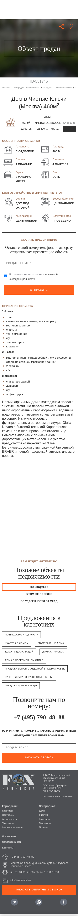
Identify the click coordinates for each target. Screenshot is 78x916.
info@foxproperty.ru (21, 881)
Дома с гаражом (57, 653)
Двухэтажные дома (54, 645)
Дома (42, 812)
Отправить (39, 289)
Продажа (51, 87)
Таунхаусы (8, 825)
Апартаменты (10, 820)
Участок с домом (18, 645)
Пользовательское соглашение (59, 798)
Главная (6, 87)
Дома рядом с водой (20, 653)
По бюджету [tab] (39, 587)
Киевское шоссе (68, 87)
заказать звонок (39, 759)
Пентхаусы (8, 816)
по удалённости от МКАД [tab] (39, 602)
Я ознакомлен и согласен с (34, 277)
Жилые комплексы (13, 829)
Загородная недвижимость (29, 87)
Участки (44, 816)
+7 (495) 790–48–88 (39, 719)
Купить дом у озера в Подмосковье (31, 679)
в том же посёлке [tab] (39, 595)
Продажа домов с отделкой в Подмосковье (38, 670)
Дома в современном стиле (26, 662)
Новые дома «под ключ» (23, 636)
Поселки (44, 829)
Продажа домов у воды (22, 687)
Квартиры (8, 812)
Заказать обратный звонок (39, 891)
